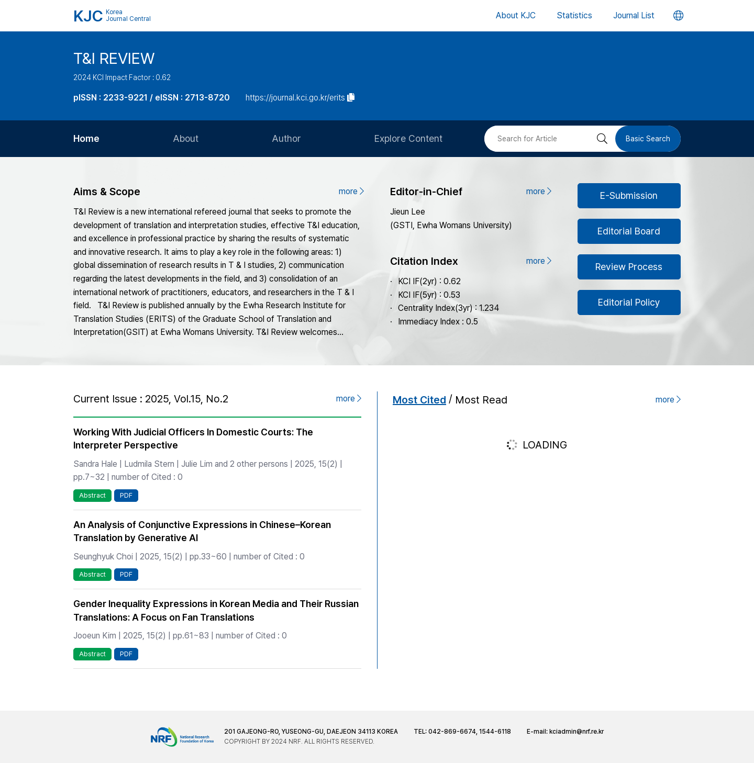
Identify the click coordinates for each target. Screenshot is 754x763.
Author (286, 138)
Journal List (634, 15)
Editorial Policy (629, 302)
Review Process (628, 266)
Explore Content (408, 138)
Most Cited (419, 400)
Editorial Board (628, 231)
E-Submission (629, 195)
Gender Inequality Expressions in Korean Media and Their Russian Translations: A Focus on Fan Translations (216, 610)
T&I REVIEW (113, 58)
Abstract (92, 495)
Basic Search (648, 138)
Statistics (574, 15)
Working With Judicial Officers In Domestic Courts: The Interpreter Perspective (193, 439)
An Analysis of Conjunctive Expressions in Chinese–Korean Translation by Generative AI (202, 531)
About (185, 138)
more (351, 191)
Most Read (481, 400)
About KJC (516, 15)
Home (86, 138)
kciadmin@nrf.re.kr (576, 731)
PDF (126, 495)
